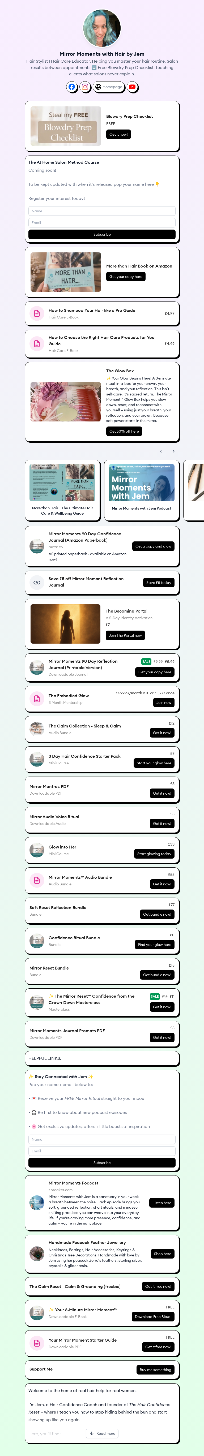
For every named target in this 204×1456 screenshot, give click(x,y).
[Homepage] (109, 86)
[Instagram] (85, 86)
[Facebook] (71, 86)
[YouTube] (132, 86)
